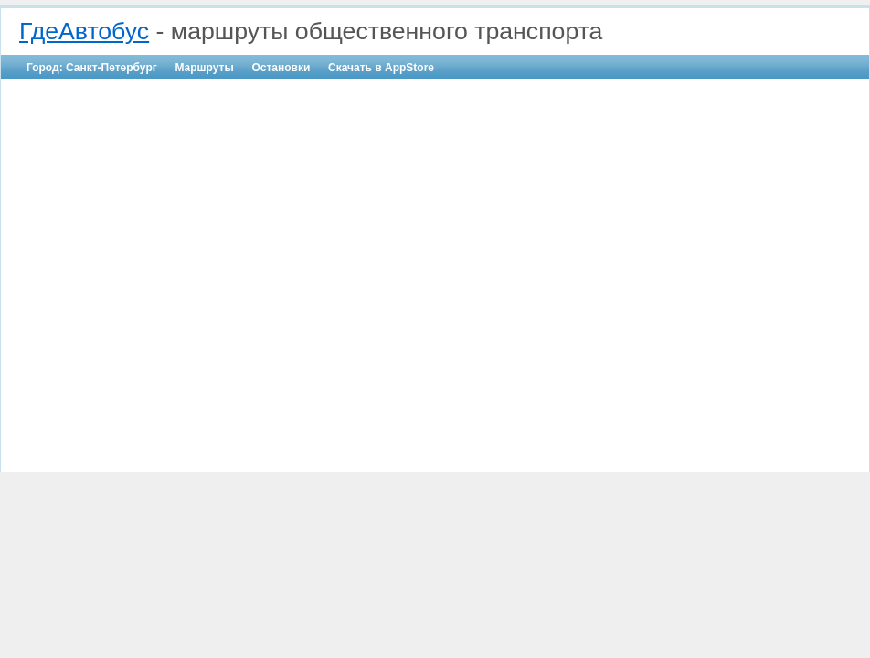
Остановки (280, 67)
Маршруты (204, 67)
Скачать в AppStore (381, 67)
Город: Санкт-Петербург (92, 67)
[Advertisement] (171, 263)
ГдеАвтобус (84, 31)
